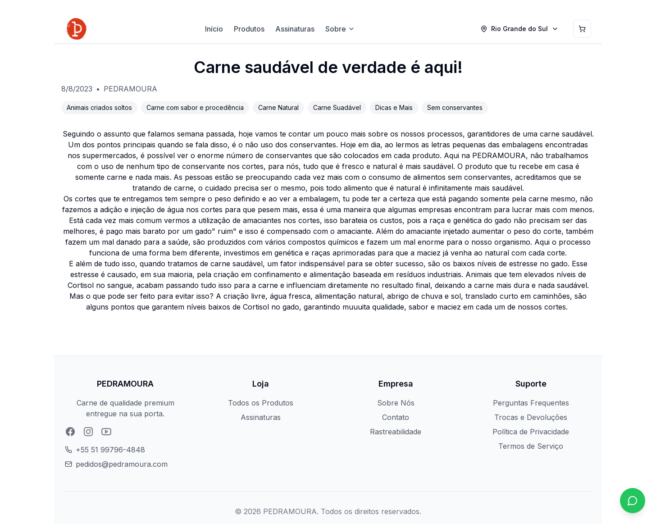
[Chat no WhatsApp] (632, 500)
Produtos (249, 28)
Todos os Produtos (260, 402)
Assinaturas (294, 28)
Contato (395, 417)
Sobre (340, 28)
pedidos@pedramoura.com (122, 464)
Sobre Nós (396, 402)
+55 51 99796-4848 (110, 449)
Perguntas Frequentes (531, 402)
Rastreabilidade (395, 431)
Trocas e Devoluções (530, 417)
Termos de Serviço (530, 446)
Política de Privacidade (530, 431)
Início (214, 28)
